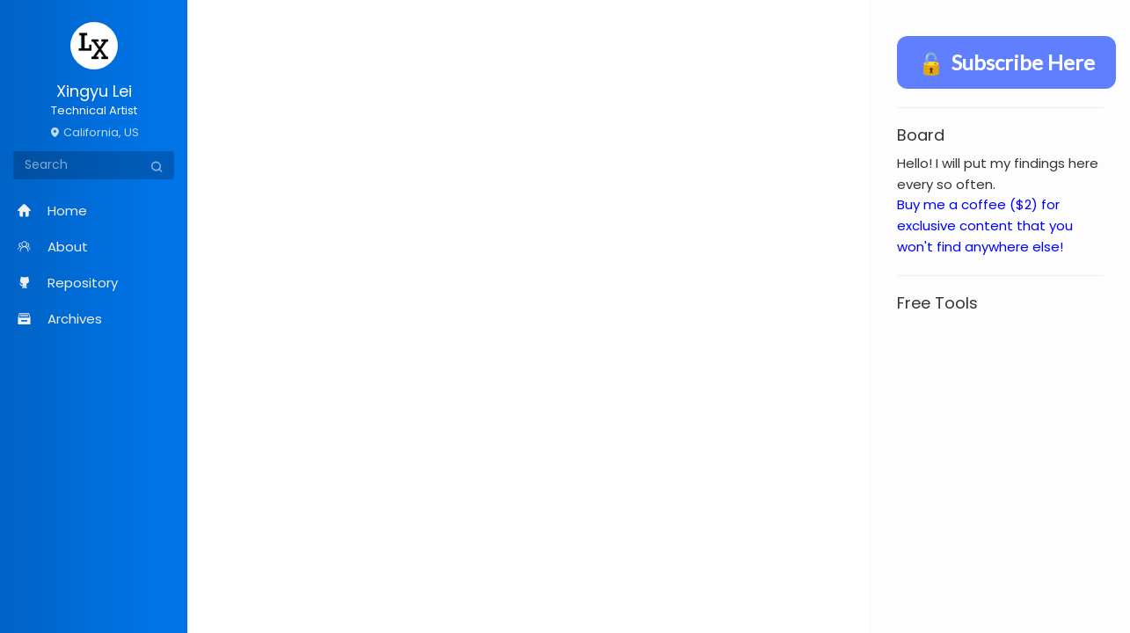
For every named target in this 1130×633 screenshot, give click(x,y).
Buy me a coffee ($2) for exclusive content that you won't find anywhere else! (985, 225)
